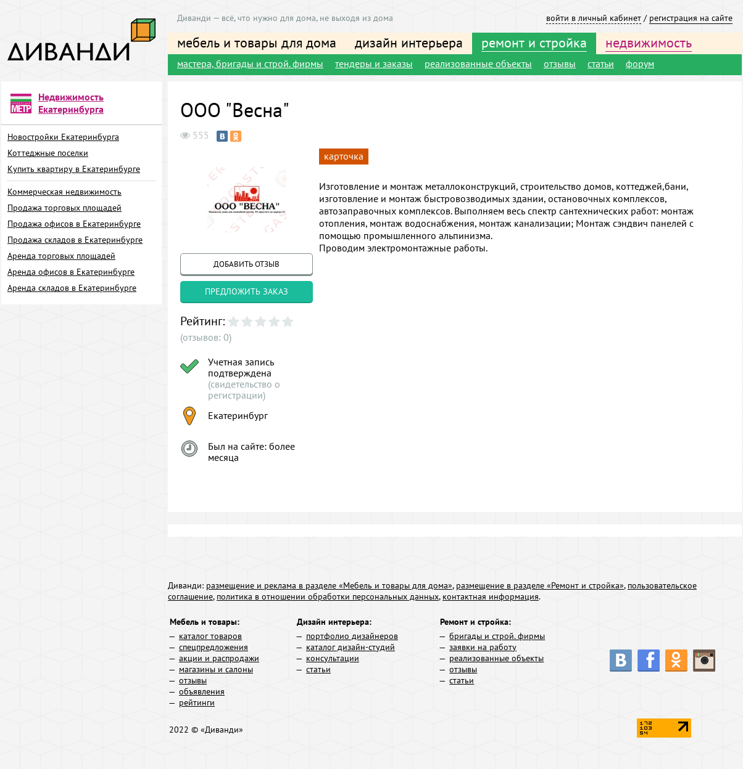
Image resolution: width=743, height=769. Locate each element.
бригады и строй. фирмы (497, 635)
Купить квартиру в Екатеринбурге (73, 168)
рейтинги (197, 702)
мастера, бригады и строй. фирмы (250, 63)
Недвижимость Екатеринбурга (71, 103)
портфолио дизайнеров (352, 635)
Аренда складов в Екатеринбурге (71, 287)
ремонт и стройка (534, 42)
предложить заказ (246, 291)
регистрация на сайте (691, 17)
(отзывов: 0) (205, 337)
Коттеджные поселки (47, 152)
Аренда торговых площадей (61, 255)
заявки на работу (483, 647)
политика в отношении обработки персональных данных (328, 596)
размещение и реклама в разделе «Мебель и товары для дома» (329, 585)
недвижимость (648, 42)
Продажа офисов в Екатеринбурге (74, 223)
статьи (600, 63)
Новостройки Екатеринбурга (63, 136)
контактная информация (490, 596)
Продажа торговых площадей (64, 207)
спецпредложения (213, 647)
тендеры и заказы (374, 63)
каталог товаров (210, 635)
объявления (202, 691)
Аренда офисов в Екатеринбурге (71, 271)
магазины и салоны (216, 669)
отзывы (560, 63)
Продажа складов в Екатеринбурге (75, 239)
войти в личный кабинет (593, 17)
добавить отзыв (247, 264)
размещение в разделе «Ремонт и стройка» (540, 585)
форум (640, 63)
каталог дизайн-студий (350, 647)
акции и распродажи (219, 658)
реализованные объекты (478, 63)
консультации (332, 658)
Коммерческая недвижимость (64, 191)
